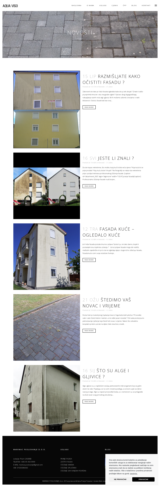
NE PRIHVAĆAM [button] (120, 479)
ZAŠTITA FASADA (66, 462)
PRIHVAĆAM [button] (143, 479)
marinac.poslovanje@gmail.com (31, 465)
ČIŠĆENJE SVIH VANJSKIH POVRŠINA (73, 471)
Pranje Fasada (86, 481)
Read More (89, 107)
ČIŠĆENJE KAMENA (67, 465)
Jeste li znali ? (116, 158)
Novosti (101, 87)
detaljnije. (134, 474)
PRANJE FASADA (66, 459)
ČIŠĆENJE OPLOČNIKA (68, 468)
